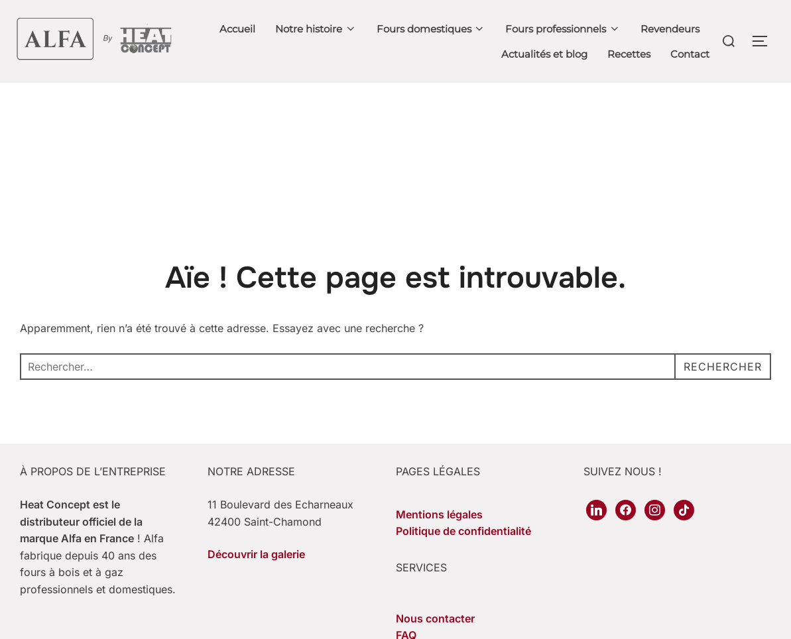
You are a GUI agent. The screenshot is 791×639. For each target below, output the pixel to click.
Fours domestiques (431, 29)
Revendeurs (670, 29)
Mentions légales (439, 514)
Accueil (237, 29)
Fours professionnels (563, 29)
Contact (689, 54)
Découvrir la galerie (256, 554)
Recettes (628, 54)
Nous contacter (435, 618)
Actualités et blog (544, 54)
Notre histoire (316, 29)
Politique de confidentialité (463, 531)
